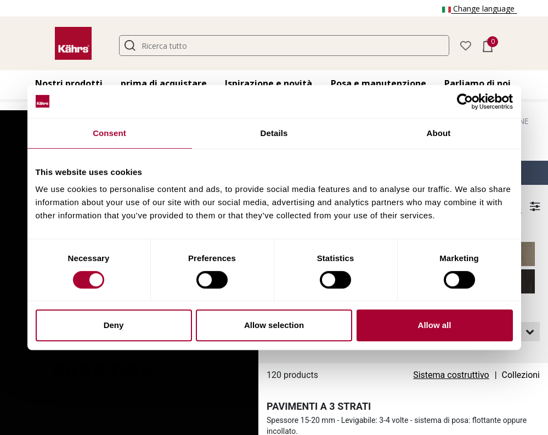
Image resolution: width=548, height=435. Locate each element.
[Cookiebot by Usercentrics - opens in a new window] (465, 101)
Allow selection (274, 325)
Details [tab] (274, 133)
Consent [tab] (109, 133)
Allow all (434, 325)
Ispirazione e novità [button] (268, 83)
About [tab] (439, 133)
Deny (114, 325)
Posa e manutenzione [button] (378, 83)
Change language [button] (479, 8)
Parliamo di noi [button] (477, 83)
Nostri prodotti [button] (69, 83)
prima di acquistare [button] (164, 83)
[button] (465, 44)
